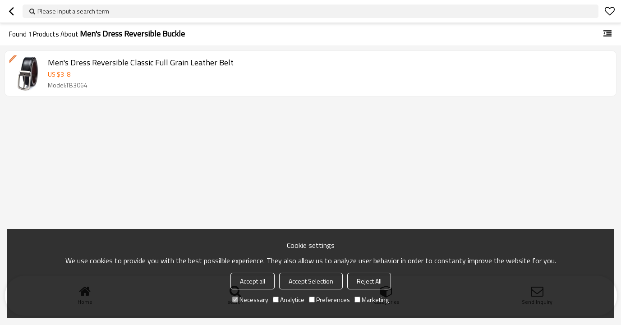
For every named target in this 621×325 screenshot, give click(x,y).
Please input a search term (73, 11)
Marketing (371, 299)
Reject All (369, 281)
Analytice (288, 299)
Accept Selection (311, 281)
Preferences (329, 299)
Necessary (250, 299)
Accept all (252, 281)
